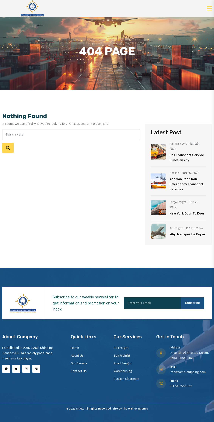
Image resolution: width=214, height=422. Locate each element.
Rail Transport (178, 143)
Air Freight (176, 228)
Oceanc (174, 173)
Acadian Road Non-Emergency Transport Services (186, 184)
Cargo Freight (178, 202)
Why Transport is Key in (187, 234)
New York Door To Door (187, 213)
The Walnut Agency (135, 408)
